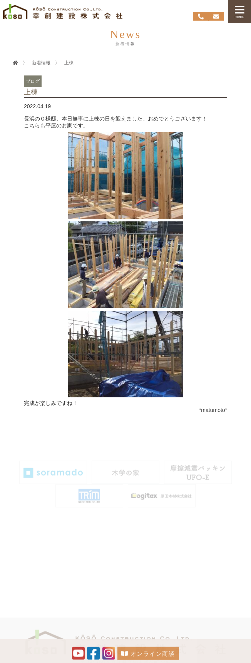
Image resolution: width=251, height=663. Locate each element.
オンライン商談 (148, 654)
